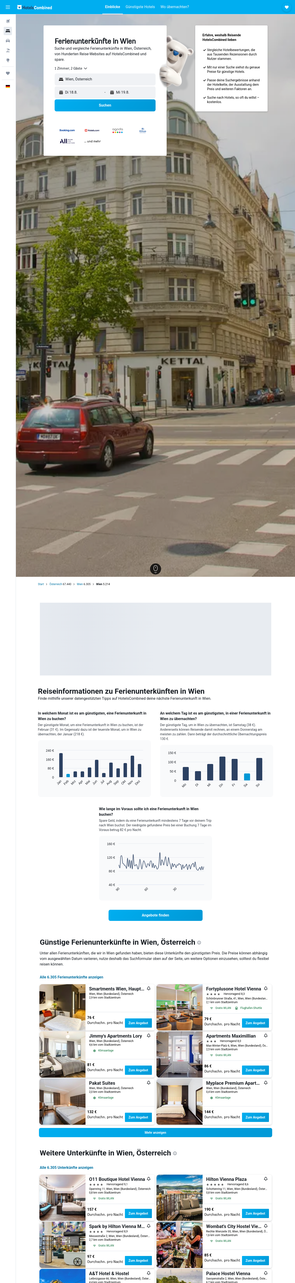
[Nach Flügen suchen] (8, 21)
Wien (80, 584)
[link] (156, 915)
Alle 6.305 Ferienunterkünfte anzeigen (71, 977)
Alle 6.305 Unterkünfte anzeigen (66, 1167)
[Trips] (8, 73)
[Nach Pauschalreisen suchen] (8, 50)
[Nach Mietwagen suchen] (8, 40)
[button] (8, 7)
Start (41, 584)
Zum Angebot (138, 1023)
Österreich (55, 584)
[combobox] (71, 68)
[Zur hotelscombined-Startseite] (35, 7)
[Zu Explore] (8, 60)
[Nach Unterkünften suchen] (8, 31)
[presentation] (199, 943)
